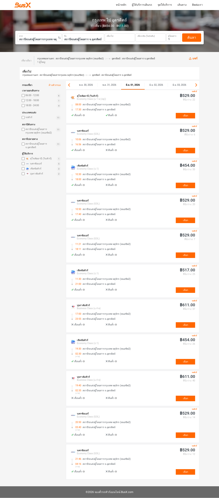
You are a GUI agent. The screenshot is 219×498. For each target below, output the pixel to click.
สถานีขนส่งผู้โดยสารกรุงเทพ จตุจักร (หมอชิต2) (38, 131)
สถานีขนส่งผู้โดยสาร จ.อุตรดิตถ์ (36, 145)
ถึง (65, 36)
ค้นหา (191, 38)
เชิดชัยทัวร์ (33, 169)
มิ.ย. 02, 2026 (156, 85)
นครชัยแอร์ (33, 164)
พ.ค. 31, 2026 (109, 85)
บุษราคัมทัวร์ (34, 174)
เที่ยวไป (110, 36)
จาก (21, 36)
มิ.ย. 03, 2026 (179, 85)
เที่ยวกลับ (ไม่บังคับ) (146, 35)
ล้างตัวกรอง (55, 85)
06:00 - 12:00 (32, 95)
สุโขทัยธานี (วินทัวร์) (38, 159)
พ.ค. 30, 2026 (86, 85)
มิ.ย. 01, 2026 (133, 85)
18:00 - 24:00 (32, 105)
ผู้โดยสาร (172, 35)
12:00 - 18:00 (32, 100)
